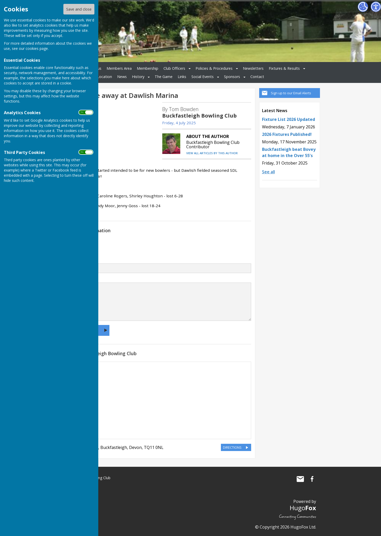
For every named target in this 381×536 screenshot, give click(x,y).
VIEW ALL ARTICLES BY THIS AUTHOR (212, 153)
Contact (257, 76)
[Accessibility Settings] (376, 7)
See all (268, 172)
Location (104, 76)
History (138, 76)
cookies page (37, 48)
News (122, 76)
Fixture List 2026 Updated (288, 119)
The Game (164, 76)
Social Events (202, 76)
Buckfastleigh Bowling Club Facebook (312, 479)
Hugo (303, 507)
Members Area (119, 68)
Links (182, 76)
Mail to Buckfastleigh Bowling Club (300, 479)
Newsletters (253, 68)
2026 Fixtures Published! (287, 134)
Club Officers (174, 68)
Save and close (79, 9)
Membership (147, 68)
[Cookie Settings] (363, 7)
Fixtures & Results (284, 68)
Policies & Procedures (214, 68)
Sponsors (232, 76)
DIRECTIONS (232, 447)
